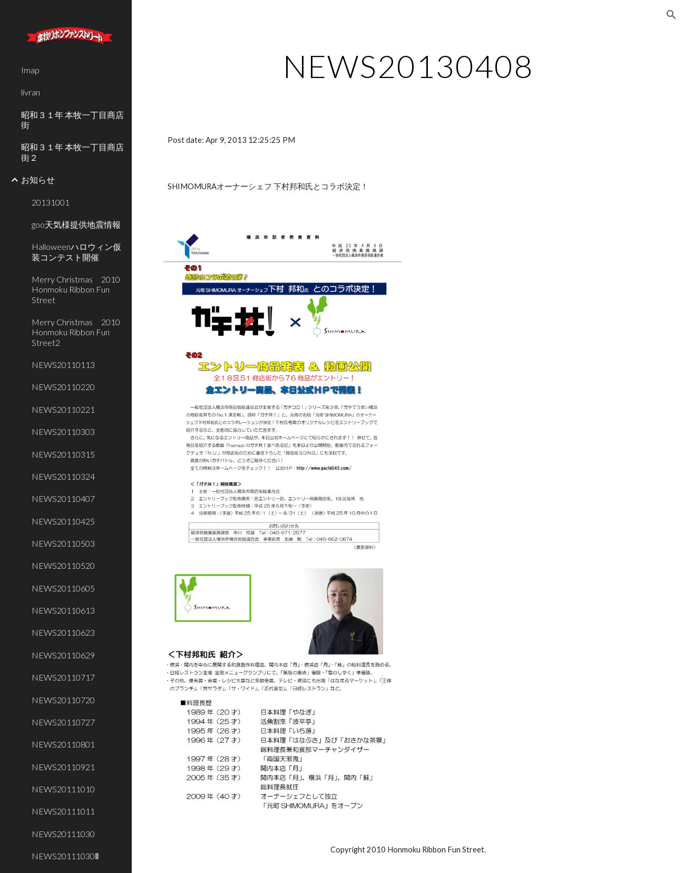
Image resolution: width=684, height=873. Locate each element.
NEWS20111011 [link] (63, 811)
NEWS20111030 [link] (63, 834)
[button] (671, 14)
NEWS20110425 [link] (63, 521)
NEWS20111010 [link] (63, 789)
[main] (407, 66)
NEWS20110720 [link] (63, 700)
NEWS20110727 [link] (63, 722)
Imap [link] (30, 70)
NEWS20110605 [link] (63, 588)
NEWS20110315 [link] (63, 454)
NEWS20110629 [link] (63, 655)
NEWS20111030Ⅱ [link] (65, 856)
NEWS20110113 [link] (63, 365)
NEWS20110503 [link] (63, 543)
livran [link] (30, 92)
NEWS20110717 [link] (63, 677)
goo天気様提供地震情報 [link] (76, 224)
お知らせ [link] (38, 179)
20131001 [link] (51, 202)
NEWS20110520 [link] (63, 565)
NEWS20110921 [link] (63, 767)
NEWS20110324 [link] (63, 476)
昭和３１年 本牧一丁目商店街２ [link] (72, 152)
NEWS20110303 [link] (63, 431)
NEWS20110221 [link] (63, 409)
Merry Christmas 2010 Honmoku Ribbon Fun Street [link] (78, 289)
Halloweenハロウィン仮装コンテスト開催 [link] (76, 251)
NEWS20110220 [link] (63, 387)
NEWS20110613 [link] (63, 610)
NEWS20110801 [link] (63, 744)
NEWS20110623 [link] (63, 632)
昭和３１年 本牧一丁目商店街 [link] (72, 120)
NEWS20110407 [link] (63, 498)
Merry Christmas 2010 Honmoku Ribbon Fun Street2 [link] (78, 332)
